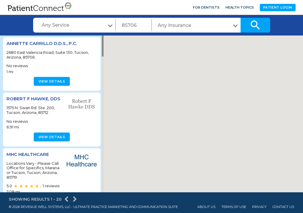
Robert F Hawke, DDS (33, 98)
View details (51, 81)
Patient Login (277, 7)
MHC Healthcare (28, 154)
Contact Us (283, 207)
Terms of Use (233, 207)
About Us (206, 207)
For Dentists (206, 7)
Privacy (259, 207)
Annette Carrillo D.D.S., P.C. (42, 43)
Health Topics (239, 7)
